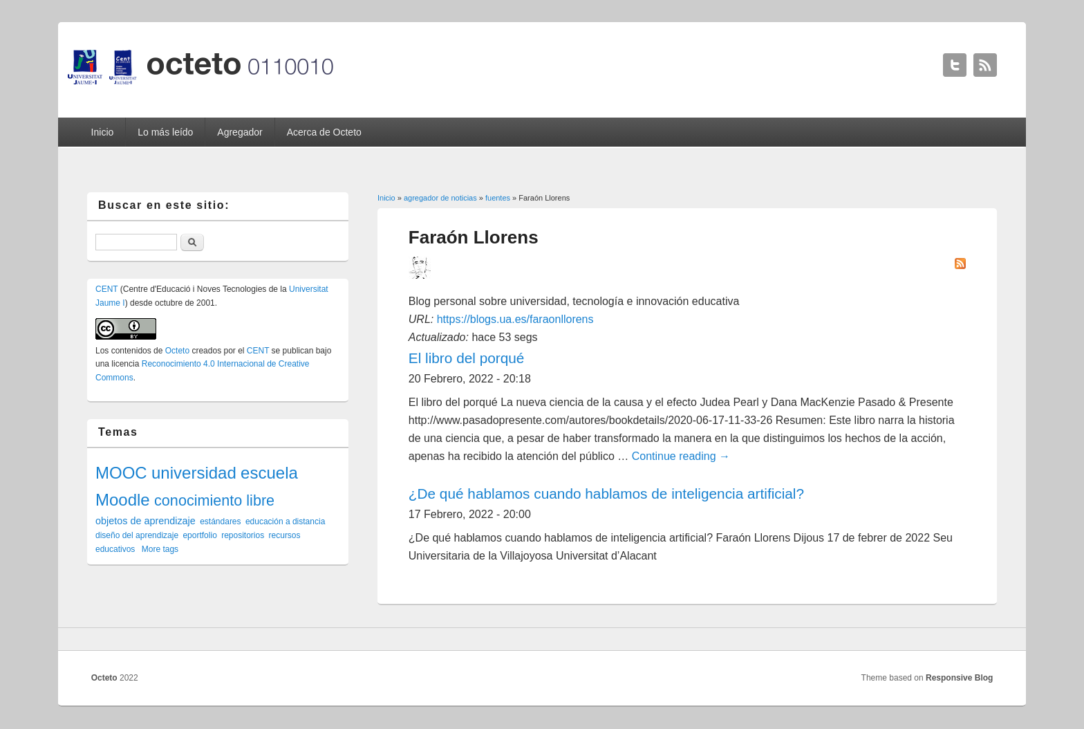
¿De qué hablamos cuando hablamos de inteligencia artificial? (606, 493)
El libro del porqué (467, 358)
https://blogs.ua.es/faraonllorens (515, 319)
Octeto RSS (985, 65)
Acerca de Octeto (324, 132)
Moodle (122, 499)
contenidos (131, 351)
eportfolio (199, 535)
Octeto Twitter (954, 65)
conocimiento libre (214, 500)
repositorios (242, 535)
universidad (193, 472)
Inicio (102, 132)
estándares (220, 521)
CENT (106, 289)
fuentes (497, 198)
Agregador (239, 132)
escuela (269, 472)
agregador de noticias (440, 198)
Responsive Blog (959, 678)
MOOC (121, 472)
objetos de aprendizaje (145, 520)
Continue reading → (681, 456)
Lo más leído (165, 132)
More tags (160, 549)
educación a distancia (285, 521)
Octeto (177, 351)
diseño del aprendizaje (136, 535)
